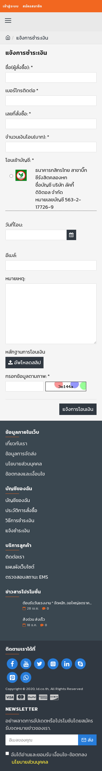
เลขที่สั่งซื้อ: (16, 113)
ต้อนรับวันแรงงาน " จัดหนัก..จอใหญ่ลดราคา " (58, 603)
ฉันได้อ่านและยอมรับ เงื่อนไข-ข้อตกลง (46, 758)
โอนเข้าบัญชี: (18, 160)
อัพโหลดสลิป (24, 362)
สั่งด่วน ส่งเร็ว (34, 619)
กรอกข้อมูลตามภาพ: (26, 376)
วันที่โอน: (14, 224)
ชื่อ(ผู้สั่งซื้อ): (17, 67)
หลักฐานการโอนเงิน (25, 351)
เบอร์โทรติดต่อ (20, 90)
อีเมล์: (11, 255)
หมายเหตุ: (15, 278)
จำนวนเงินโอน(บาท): (25, 137)
